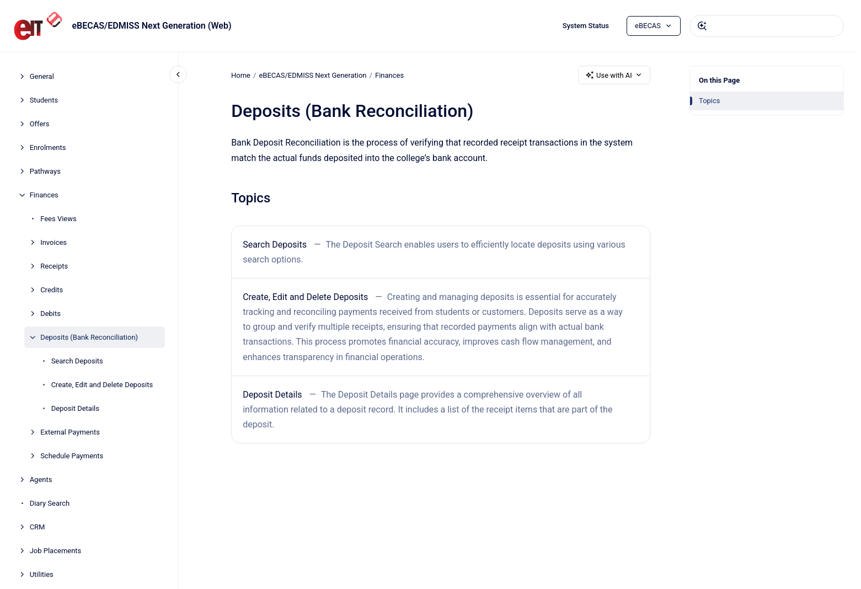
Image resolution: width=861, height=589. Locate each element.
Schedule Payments (71, 456)
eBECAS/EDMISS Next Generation (312, 75)
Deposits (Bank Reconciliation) (89, 337)
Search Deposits (77, 361)
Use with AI (614, 75)
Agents (41, 479)
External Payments (70, 432)
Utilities (42, 574)
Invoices (53, 242)
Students (44, 100)
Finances (44, 195)
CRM (37, 527)
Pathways (45, 171)
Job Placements (56, 551)
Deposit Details (75, 408)
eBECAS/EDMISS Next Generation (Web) (151, 25)
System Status (586, 26)
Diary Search (50, 503)
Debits (50, 313)
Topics (709, 101)
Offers (40, 124)
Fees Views (58, 219)
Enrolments (48, 147)
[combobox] (766, 25)
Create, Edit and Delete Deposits (102, 385)
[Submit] (702, 26)
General (42, 76)
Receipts (54, 266)
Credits (51, 290)
